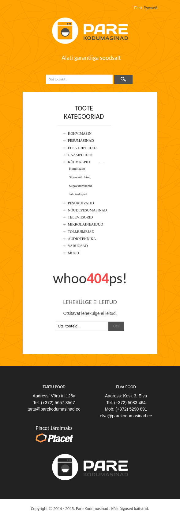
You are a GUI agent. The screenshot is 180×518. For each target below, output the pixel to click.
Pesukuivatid (81, 203)
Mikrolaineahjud (85, 224)
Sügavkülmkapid (80, 185)
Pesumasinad (81, 141)
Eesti (138, 8)
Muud (73, 253)
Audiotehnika (82, 239)
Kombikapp (77, 168)
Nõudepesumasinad (87, 210)
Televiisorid (80, 217)
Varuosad (78, 246)
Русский (150, 8)
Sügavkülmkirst (80, 177)
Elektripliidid (82, 148)
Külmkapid (79, 162)
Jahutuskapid (78, 194)
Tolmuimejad (81, 232)
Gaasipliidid (80, 155)
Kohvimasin (80, 134)
